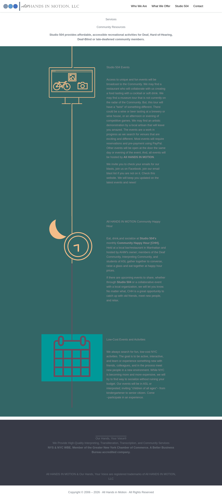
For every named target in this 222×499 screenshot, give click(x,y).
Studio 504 (182, 6)
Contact (198, 6)
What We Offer (161, 6)
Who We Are (139, 6)
